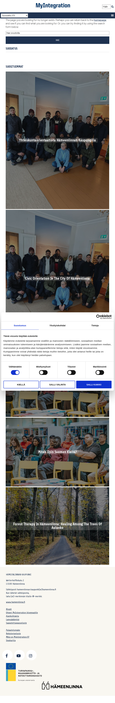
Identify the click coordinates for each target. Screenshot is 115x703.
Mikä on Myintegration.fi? (17, 637)
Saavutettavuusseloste (16, 623)
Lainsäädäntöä (12, 619)
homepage (100, 20)
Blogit (9, 609)
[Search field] (106, 6)
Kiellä (21, 384)
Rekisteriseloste (13, 633)
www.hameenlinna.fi (15, 602)
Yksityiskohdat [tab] (57, 325)
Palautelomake (13, 630)
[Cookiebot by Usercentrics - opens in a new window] (98, 317)
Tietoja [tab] (95, 325)
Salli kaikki (94, 384)
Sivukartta (11, 640)
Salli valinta (57, 384)
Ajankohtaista (12, 616)
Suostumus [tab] (20, 325)
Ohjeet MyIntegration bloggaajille (22, 612)
